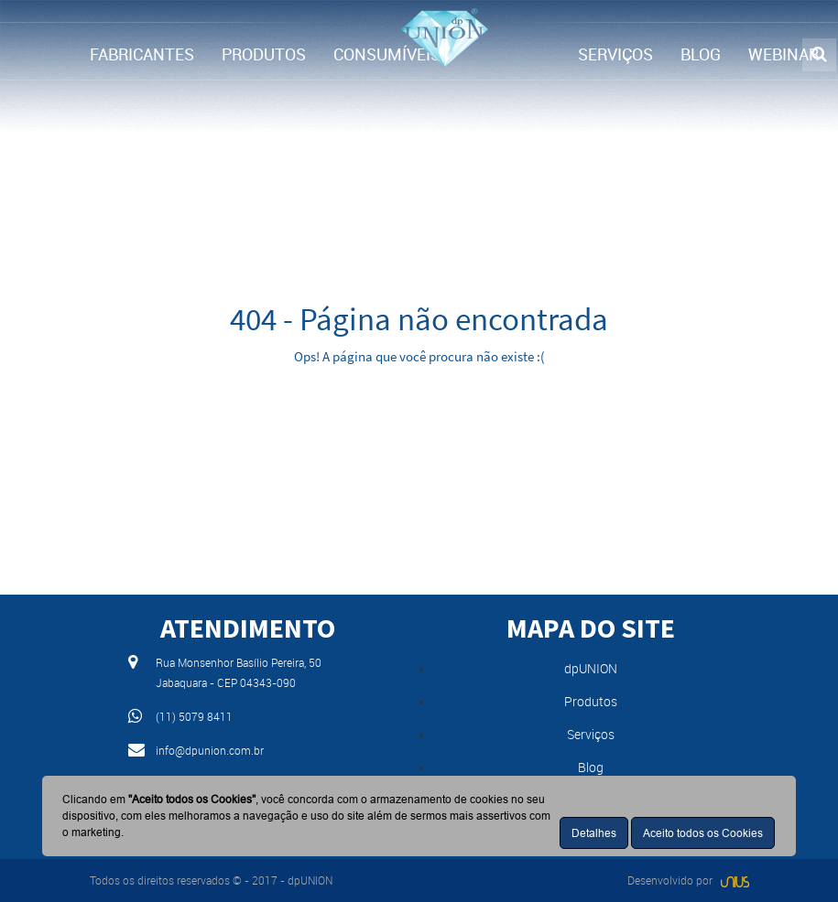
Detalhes (593, 833)
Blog (591, 767)
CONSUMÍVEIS (387, 54)
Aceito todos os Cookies (703, 833)
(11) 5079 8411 (194, 716)
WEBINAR (783, 54)
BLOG (700, 54)
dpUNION (590, 668)
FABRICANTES (142, 54)
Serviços (591, 734)
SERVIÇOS (615, 54)
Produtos (590, 701)
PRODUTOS (264, 54)
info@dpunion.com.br (210, 750)
